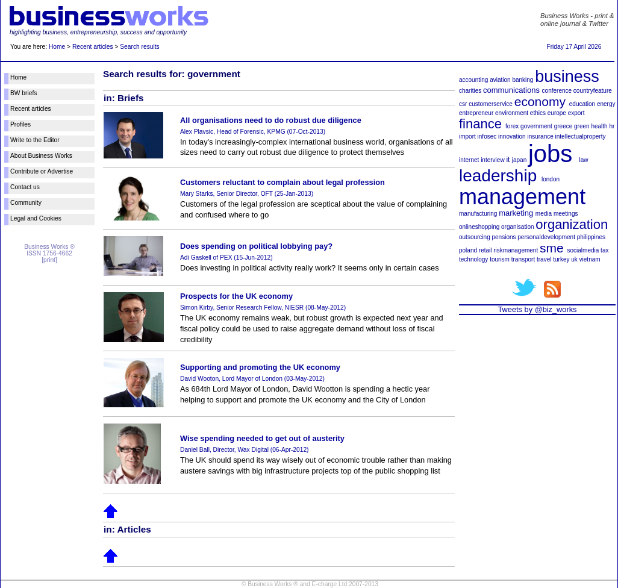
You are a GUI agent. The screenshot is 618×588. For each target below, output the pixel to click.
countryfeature (592, 90)
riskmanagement (515, 250)
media (543, 213)
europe (557, 113)
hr (611, 126)
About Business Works (41, 155)
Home (57, 46)
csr (463, 104)
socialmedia (583, 250)
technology (473, 259)
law (583, 160)
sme (552, 248)
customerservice (491, 104)
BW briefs (23, 93)
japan (519, 160)
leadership (498, 175)
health (599, 126)
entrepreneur (476, 113)
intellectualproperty (580, 136)
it (508, 159)
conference (557, 90)
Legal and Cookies (35, 218)
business (567, 76)
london (551, 179)
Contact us (25, 187)
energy (606, 104)
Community (26, 202)
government (536, 126)
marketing (516, 212)
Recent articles (92, 46)
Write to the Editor (35, 140)
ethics (538, 113)
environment (511, 113)
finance (480, 123)
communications (511, 90)
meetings (566, 213)
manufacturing (478, 213)
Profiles (20, 124)
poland (468, 250)
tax (604, 250)
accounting (473, 80)
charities (470, 90)
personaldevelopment (546, 237)
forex (512, 126)
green (582, 126)
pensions (504, 237)
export (576, 113)
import (467, 136)
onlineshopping (479, 227)
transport (523, 259)
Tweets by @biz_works (537, 309)
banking (522, 80)
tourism (500, 259)
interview (492, 160)
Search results (139, 46)
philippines (591, 237)
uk (574, 259)
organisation (517, 227)
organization (571, 224)
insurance (540, 136)
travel (544, 259)
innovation (512, 136)
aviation (500, 80)
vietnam (590, 259)
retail (485, 250)
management (522, 196)
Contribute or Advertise (41, 171)
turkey (561, 259)
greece (563, 126)
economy (540, 101)
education (582, 104)
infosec (487, 136)
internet (469, 160)
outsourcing (474, 237)
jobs (550, 153)
